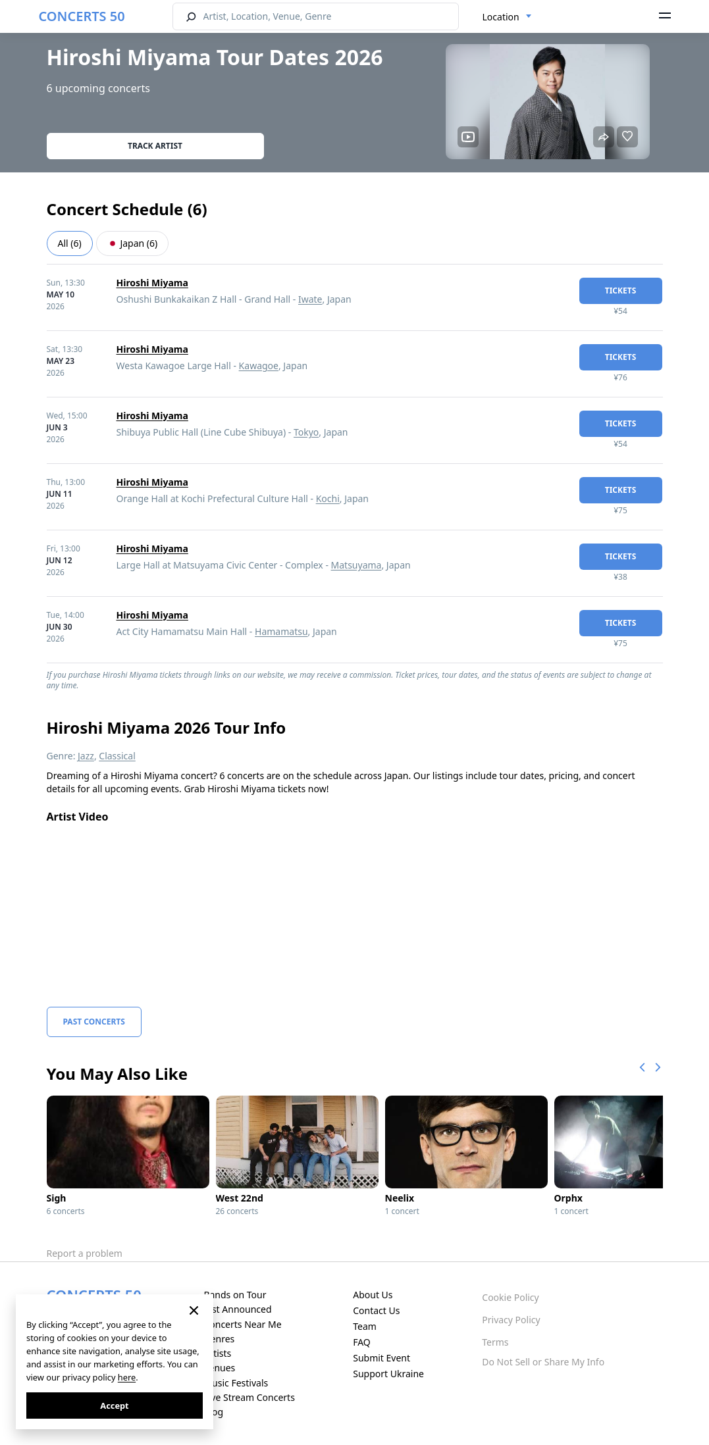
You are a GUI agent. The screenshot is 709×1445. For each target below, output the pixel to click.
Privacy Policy (511, 1319)
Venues (219, 1367)
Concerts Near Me (242, 1324)
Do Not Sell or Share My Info (543, 1362)
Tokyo (306, 432)
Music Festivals (235, 1383)
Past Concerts (94, 1021)
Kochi (328, 498)
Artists (217, 1353)
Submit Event (381, 1358)
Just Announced (237, 1309)
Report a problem (84, 1253)
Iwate (310, 299)
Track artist (155, 145)
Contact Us (376, 1310)
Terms (495, 1342)
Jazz (86, 755)
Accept (114, 1405)
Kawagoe (258, 365)
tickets (621, 290)
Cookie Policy (510, 1297)
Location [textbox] (501, 17)
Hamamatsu (281, 631)
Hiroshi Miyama (152, 282)
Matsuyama (356, 565)
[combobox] (507, 17)
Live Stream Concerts (248, 1397)
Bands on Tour (234, 1294)
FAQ (362, 1342)
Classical (117, 755)
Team (365, 1326)
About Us (372, 1294)
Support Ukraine (388, 1373)
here (127, 1377)
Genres (218, 1338)
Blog (213, 1412)
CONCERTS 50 (82, 16)
